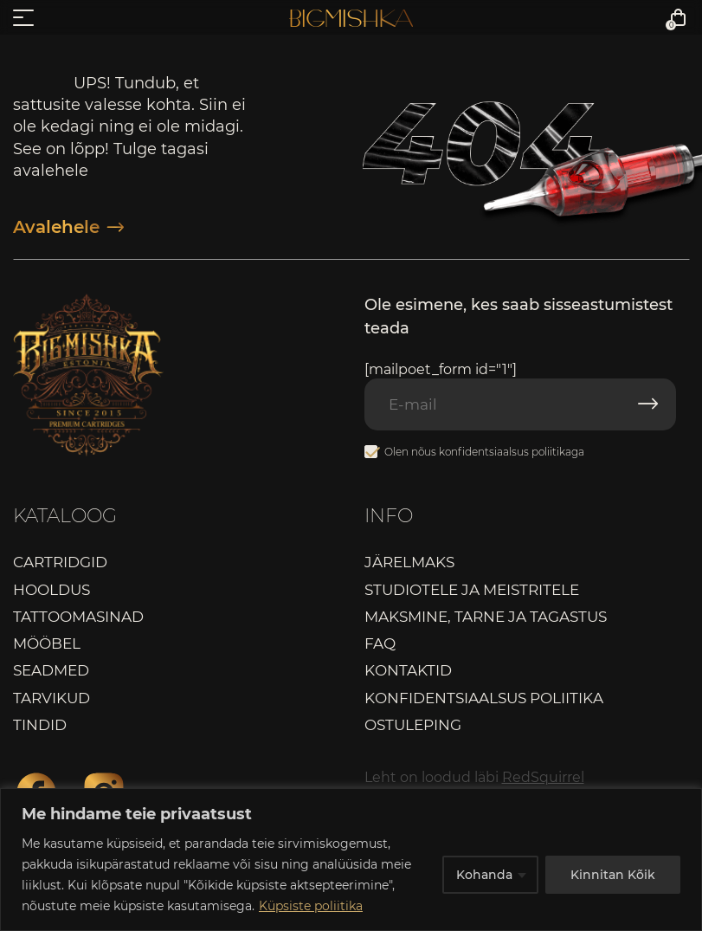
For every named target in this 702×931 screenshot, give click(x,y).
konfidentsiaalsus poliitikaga (511, 451)
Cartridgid (60, 562)
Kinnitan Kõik (612, 875)
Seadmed (51, 670)
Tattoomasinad (78, 616)
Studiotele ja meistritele (471, 589)
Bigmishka (351, 18)
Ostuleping (412, 725)
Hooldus (51, 589)
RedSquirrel (543, 777)
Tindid (40, 725)
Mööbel (47, 643)
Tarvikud (51, 698)
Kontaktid (408, 670)
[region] (351, 859)
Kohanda (484, 875)
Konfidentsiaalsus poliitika (483, 698)
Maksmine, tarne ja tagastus (485, 616)
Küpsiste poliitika (311, 906)
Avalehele (68, 227)
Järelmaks (409, 562)
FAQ (380, 643)
